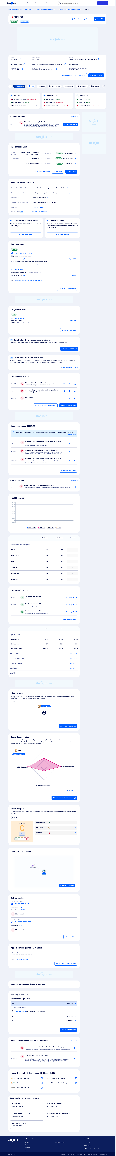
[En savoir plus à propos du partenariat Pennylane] (76, 1083)
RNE (73, 70)
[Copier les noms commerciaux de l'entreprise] (41, 164)
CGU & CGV (70, 1154)
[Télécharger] (75, 384)
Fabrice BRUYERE (21, 910)
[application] (44, 512)
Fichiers (27, 1145)
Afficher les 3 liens (70, 937)
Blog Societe (87, 1142)
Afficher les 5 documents (68, 619)
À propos (63, 1154)
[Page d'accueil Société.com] (11, 3)
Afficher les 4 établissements (67, 288)
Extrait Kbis (71, 172)
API (26, 1150)
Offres (47, 3)
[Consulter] (70, 384)
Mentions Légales (103, 1154)
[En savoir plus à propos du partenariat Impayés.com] (76, 1078)
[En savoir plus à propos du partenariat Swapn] (42, 1078)
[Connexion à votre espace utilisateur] (102, 3)
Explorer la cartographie (67, 885)
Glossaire (57, 1145)
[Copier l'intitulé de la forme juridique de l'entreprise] (41, 153)
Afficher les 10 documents (68, 405)
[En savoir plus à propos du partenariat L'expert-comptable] (42, 1088)
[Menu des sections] (10, 86)
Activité (41, 86)
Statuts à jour (80, 75)
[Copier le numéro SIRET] (24, 64)
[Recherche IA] (19, 86)
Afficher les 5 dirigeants (69, 330)
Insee (70, 70)
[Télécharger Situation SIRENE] (75, 158)
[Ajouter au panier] (70, 124)
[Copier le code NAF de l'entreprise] (67, 188)
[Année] (14, 817)
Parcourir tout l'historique (68, 1029)
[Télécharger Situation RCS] (75, 153)
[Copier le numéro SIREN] (20, 58)
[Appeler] (87, 19)
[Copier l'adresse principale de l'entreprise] (98, 58)
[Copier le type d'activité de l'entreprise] (47, 197)
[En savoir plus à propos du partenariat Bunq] (42, 1083)
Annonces (95, 86)
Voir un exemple (74, 116)
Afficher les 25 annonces (68, 470)
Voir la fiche (72, 320)
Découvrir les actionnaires (69, 349)
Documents (81, 86)
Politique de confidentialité (91, 1154)
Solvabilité (99, 19)
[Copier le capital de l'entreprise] (41, 158)
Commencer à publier (71, 434)
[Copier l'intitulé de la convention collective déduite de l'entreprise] (59, 202)
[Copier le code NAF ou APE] (65, 64)
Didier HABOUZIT (74, 64)
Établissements (54, 86)
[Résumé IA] (64, 384)
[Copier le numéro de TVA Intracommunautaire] (22, 69)
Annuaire (27, 1147)
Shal (77, 70)
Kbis (31, 86)
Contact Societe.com (60, 1142)
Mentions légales (66, 75)
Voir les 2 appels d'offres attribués (66, 963)
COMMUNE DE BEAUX (22, 959)
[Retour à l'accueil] (12, 1140)
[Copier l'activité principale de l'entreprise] (69, 192)
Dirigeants (69, 86)
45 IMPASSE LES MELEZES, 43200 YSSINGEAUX (83, 59)
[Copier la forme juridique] (56, 69)
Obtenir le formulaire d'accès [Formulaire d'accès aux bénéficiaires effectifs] (69, 367)
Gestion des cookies (79, 1154)
